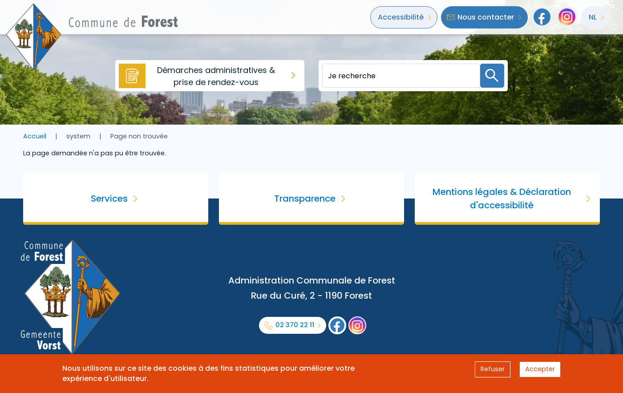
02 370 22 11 (294, 324)
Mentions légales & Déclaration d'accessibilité (502, 198)
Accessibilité (401, 17)
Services (109, 198)
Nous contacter (485, 17)
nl (593, 17)
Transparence (305, 198)
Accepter (540, 369)
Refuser (493, 369)
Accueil (34, 136)
